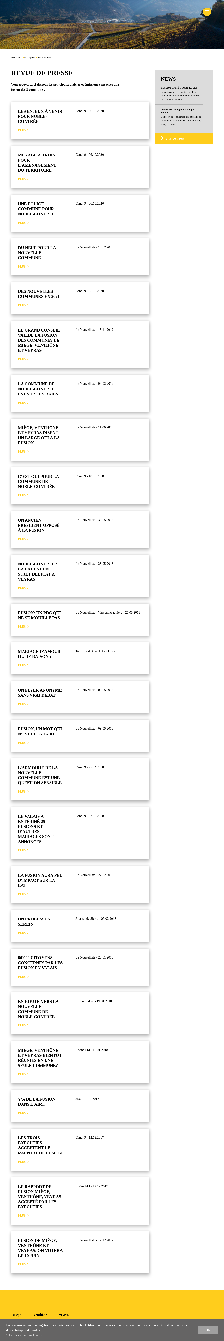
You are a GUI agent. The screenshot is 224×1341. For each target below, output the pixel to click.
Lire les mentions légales (25, 1335)
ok (207, 1330)
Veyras (64, 1315)
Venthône (40, 1315)
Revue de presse (44, 57)
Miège (16, 1315)
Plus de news (174, 138)
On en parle (29, 57)
